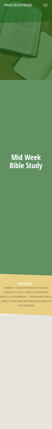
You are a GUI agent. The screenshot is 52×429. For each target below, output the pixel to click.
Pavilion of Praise (18, 5)
